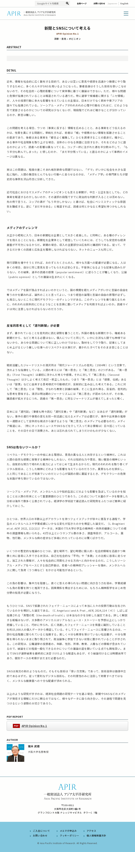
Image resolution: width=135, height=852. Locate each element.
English (124, 3)
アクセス (91, 830)
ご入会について (41, 830)
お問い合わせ (99, 3)
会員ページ (82, 3)
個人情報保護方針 (96, 835)
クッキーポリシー (69, 835)
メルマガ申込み (68, 830)
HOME (10, 22)
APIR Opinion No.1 (34, 731)
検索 (67, 3)
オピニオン (43, 22)
